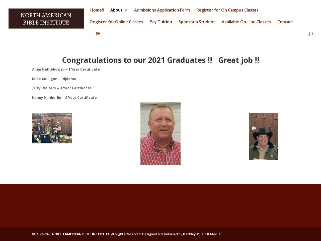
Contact (285, 22)
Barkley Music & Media (201, 234)
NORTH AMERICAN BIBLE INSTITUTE (81, 234)
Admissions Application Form (162, 10)
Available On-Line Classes (246, 22)
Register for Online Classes (116, 22)
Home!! (97, 10)
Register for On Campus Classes (227, 10)
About (116, 10)
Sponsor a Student (197, 22)
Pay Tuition (161, 22)
